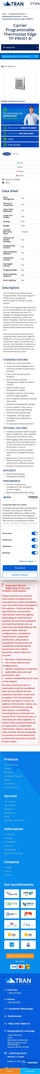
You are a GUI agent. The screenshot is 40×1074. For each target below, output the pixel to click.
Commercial (9, 783)
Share (20, 167)
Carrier (15, 153)
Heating (7, 768)
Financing (8, 845)
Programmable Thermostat (11, 16)
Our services (9, 801)
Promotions (9, 834)
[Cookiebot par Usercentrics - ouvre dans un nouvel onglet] (29, 497)
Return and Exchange (13, 853)
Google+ (20, 171)
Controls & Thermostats (17, 14)
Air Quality (8, 772)
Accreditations (10, 842)
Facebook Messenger (18, 1008)
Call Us (10, 1071)
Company (8, 867)
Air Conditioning (11, 764)
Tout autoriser (20, 568)
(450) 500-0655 (13, 1002)
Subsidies (8, 838)
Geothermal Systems (13, 776)
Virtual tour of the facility (14, 820)
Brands (7, 780)
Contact (7, 875)
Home (4, 14)
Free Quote (30, 1071)
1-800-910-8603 (14, 993)
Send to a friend (12, 179)
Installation (9, 809)
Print (7, 183)
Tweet (20, 163)
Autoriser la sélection (20, 575)
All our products (11, 787)
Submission (13, 1016)
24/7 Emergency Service (20, 956)
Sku (2, 66)
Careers (7, 871)
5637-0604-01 (17, 1023)
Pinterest (20, 175)
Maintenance (9, 812)
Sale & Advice (10, 805)
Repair (7, 816)
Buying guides (10, 849)
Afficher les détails (26, 561)
